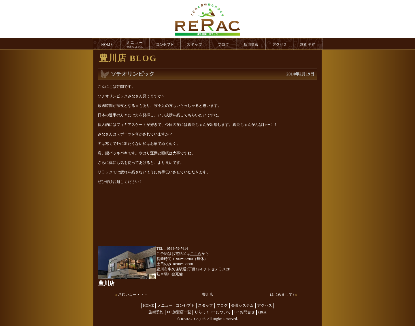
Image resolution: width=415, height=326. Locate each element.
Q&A (262, 312)
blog (223, 44)
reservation (308, 44)
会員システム (242, 306)
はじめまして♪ (282, 295)
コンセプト (185, 306)
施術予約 (155, 312)
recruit (251, 44)
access (279, 44)
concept (165, 44)
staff (195, 44)
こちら (195, 254)
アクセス (264, 306)
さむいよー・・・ (133, 295)
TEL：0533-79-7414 (172, 249)
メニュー (164, 306)
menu (134, 44)
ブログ (222, 306)
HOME (106, 44)
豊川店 (207, 295)
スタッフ (205, 306)
